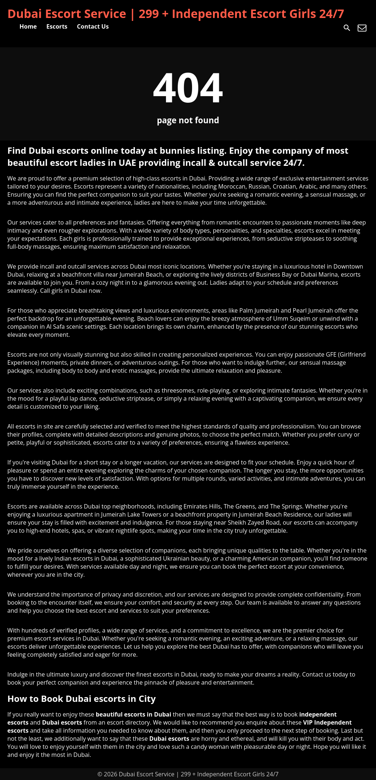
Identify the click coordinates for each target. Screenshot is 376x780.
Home (28, 26)
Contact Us (93, 26)
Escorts (56, 26)
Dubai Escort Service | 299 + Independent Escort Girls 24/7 (175, 13)
